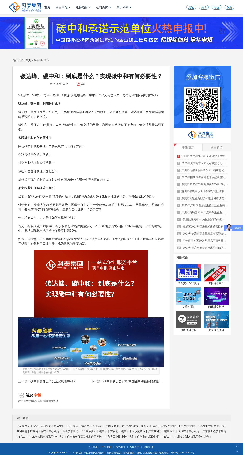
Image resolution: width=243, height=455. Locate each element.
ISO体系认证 (88, 431)
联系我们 (148, 447)
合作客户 (134, 447)
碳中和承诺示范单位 (133, 431)
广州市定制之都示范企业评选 (191, 436)
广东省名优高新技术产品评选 (84, 436)
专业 (216, 7)
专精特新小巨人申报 (53, 426)
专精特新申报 (216, 283)
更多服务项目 (216, 329)
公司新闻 (103, 7)
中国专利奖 (112, 426)
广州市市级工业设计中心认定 (154, 436)
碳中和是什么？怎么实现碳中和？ (53, 381)
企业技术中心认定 (188, 431)
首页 (47, 7)
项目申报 (62, 7)
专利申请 (22, 431)
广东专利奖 (154, 431)
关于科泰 (123, 7)
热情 (204, 7)
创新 (229, 7)
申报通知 (106, 447)
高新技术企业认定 (188, 283)
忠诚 (191, 7)
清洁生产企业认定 (92, 426)
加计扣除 (188, 306)
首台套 (114, 431)
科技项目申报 (187, 426)
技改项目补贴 (188, 329)
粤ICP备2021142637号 (182, 452)
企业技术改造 (70, 431)
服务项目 (83, 7)
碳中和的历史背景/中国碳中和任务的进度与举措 (135, 381)
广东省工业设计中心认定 (119, 436)
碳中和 (38, 60)
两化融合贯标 (216, 306)
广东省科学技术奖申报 (211, 426)
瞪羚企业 (169, 431)
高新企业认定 (149, 426)
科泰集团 (77, 452)
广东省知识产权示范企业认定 (46, 436)
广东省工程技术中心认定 (44, 431)
